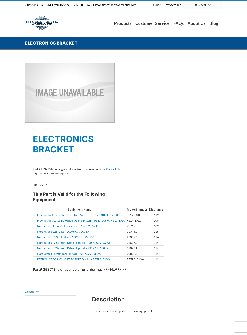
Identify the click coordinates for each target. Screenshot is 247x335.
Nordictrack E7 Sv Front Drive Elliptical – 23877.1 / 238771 (58, 248)
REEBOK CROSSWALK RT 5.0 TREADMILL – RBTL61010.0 (58, 259)
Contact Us (113, 169)
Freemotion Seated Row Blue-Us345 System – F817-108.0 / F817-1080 (58, 220)
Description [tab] (32, 291)
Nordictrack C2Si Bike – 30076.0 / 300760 (58, 231)
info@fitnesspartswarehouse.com (115, 4)
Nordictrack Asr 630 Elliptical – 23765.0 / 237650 (58, 226)
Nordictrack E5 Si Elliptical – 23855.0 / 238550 (58, 237)
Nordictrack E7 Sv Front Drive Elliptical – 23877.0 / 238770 (58, 242)
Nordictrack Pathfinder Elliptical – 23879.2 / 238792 (58, 253)
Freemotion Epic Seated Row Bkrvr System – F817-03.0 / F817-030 (58, 215)
